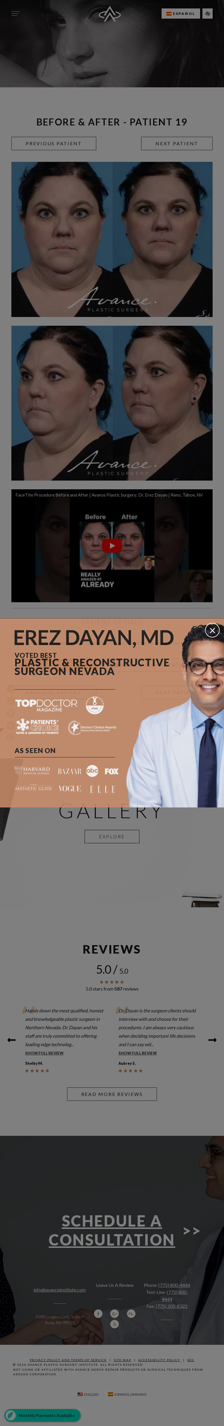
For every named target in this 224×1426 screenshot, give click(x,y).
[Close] (212, 630)
